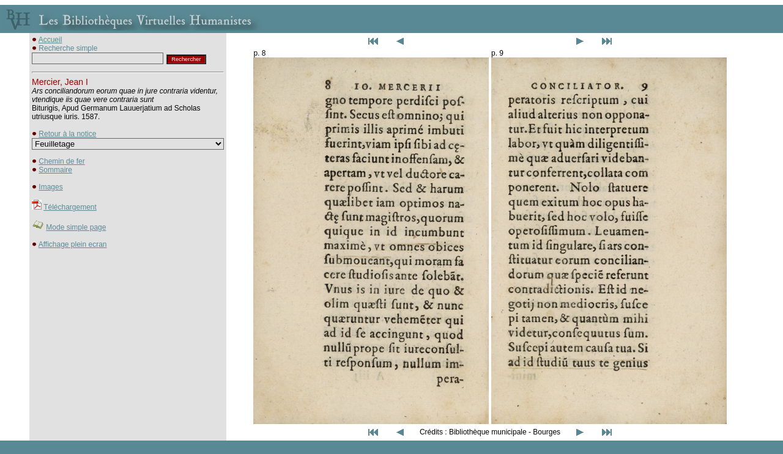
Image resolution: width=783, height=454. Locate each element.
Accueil (50, 39)
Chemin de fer (61, 161)
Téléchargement (70, 207)
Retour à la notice (67, 134)
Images (50, 187)
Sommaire (55, 170)
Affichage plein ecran (73, 244)
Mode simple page (76, 227)
